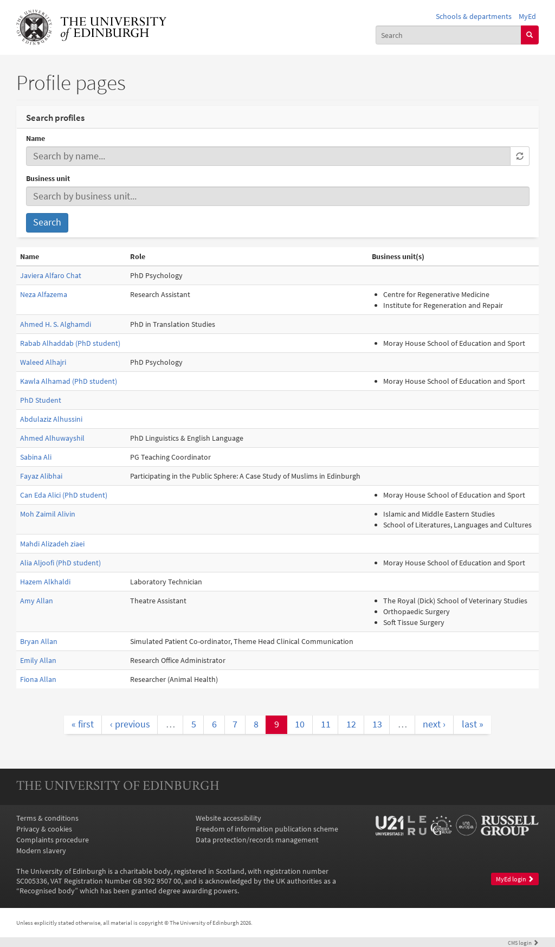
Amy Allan (36, 600)
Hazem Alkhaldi (45, 582)
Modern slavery (41, 850)
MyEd (527, 16)
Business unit (48, 178)
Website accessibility (228, 818)
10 (300, 724)
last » (472, 724)
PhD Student (40, 400)
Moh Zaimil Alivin (47, 514)
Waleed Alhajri (43, 362)
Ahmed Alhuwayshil (52, 438)
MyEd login (515, 879)
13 (377, 724)
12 (351, 724)
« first (83, 724)
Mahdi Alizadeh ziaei (52, 544)
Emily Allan (38, 660)
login (523, 942)
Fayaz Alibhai (41, 476)
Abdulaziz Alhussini (51, 419)
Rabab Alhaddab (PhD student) (70, 343)
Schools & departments (474, 16)
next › (434, 724)
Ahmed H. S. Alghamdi (55, 324)
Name (35, 138)
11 (326, 724)
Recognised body (47, 891)
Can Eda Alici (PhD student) (63, 495)
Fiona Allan (38, 679)
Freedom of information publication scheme (267, 829)
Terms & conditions (47, 818)
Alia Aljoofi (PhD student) (60, 563)
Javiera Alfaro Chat (50, 275)
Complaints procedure (52, 840)
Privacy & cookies (44, 829)
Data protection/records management (257, 840)
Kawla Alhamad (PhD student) (68, 381)
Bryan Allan (38, 641)
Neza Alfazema (43, 294)
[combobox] (448, 34)
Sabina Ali (35, 457)
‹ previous (130, 724)
